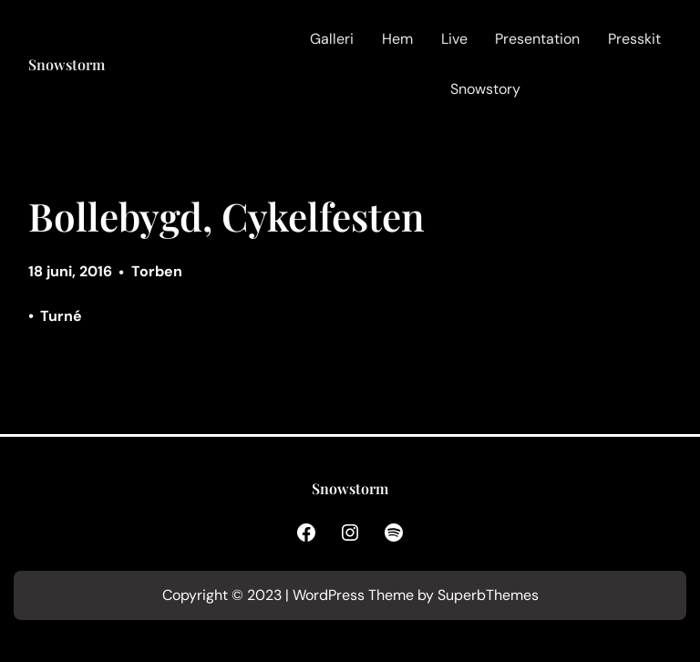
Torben (156, 271)
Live (454, 38)
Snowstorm (66, 64)
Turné (61, 316)
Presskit (634, 38)
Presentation (537, 38)
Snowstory (485, 88)
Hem (397, 38)
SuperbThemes (488, 595)
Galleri (332, 38)
